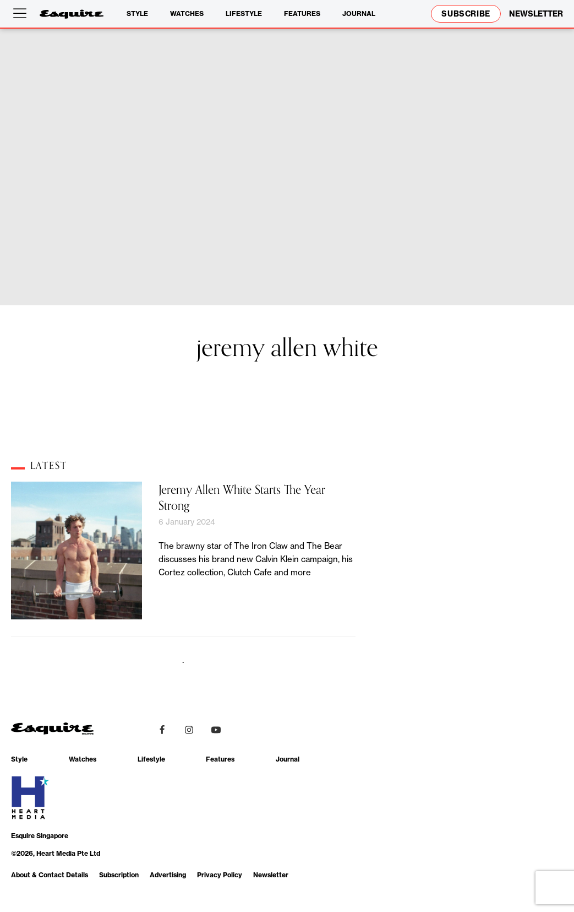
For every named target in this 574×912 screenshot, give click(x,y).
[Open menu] (22, 13)
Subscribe (465, 14)
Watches (187, 13)
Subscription (119, 875)
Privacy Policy (219, 875)
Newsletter (270, 875)
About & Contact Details (49, 875)
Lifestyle (244, 13)
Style (137, 13)
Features (302, 13)
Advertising (168, 875)
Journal (358, 13)
